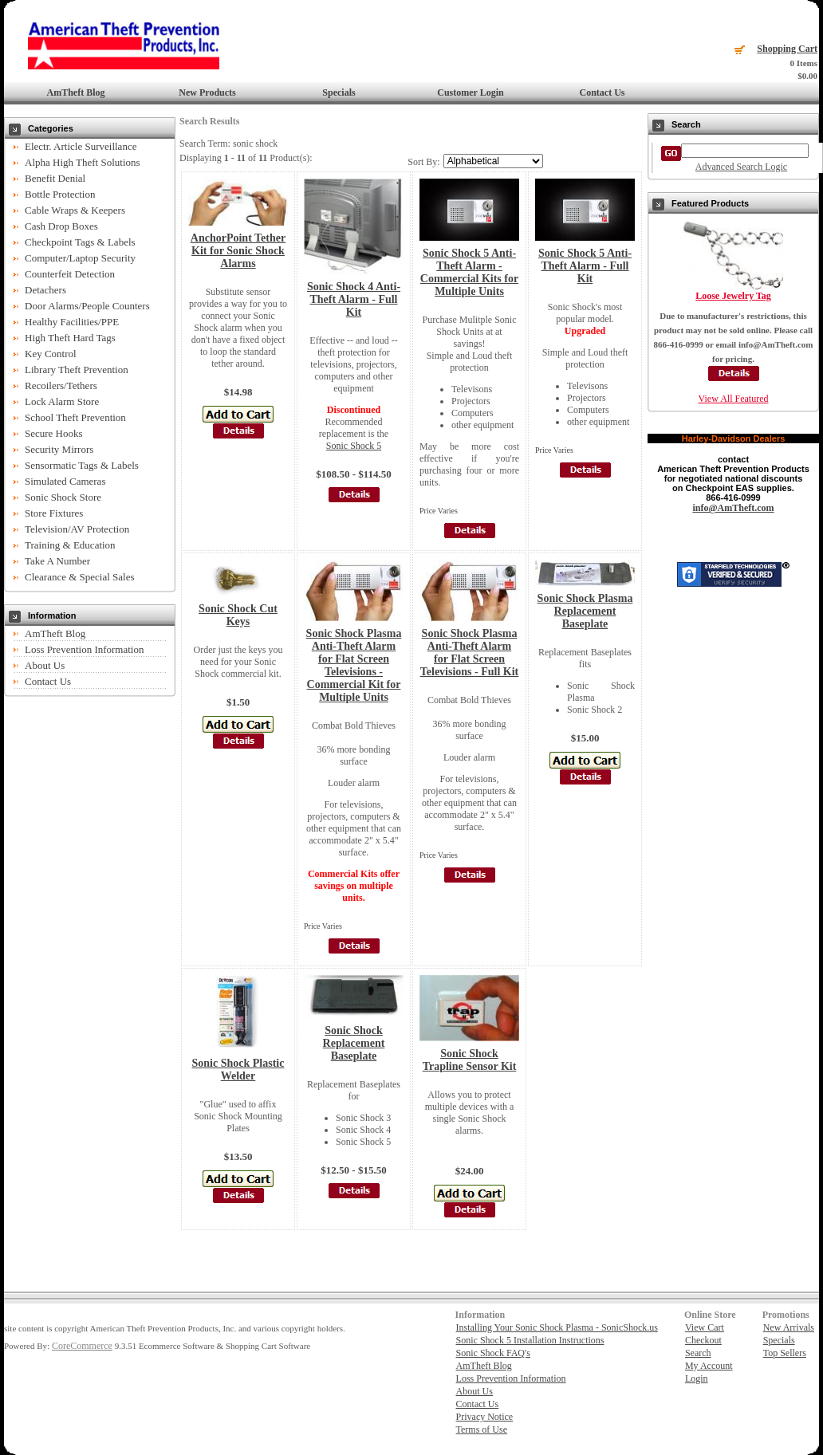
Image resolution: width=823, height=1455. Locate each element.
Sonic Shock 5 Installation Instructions (530, 1340)
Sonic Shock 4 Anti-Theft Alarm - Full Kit (353, 299)
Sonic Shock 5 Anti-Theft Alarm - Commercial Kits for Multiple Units (469, 272)
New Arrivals (788, 1327)
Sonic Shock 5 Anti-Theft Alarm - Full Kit (585, 266)
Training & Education (70, 545)
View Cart (704, 1327)
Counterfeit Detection (70, 274)
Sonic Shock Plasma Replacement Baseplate (585, 611)
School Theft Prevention (75, 417)
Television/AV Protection (77, 529)
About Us (45, 665)
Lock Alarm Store (62, 401)
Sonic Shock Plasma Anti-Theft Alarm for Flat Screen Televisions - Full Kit (469, 652)
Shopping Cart (787, 48)
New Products (207, 92)
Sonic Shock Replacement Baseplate (354, 1043)
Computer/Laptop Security (80, 258)
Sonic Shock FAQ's (493, 1353)
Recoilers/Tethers (61, 385)
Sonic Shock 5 (353, 445)
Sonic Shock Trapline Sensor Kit (470, 1060)
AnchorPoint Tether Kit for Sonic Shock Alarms (238, 250)
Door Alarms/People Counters (87, 306)
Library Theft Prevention (76, 370)
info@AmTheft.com (733, 507)
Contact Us (602, 92)
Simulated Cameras (65, 481)
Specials (338, 92)
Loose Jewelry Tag (733, 295)
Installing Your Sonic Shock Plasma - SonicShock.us (557, 1327)
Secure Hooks (54, 433)
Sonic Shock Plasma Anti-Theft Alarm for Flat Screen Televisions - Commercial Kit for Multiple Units (354, 665)
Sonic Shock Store (63, 497)
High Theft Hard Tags (70, 338)
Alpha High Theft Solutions (82, 162)
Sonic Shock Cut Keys (238, 615)
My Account (709, 1365)
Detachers (45, 290)
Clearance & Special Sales (80, 577)
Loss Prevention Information (84, 649)
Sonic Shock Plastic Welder (238, 1069)
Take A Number (57, 561)
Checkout (703, 1340)
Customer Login (470, 92)
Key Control (51, 354)
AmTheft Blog (76, 92)
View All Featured (734, 398)
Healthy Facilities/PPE (72, 322)
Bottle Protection (60, 194)
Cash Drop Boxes (61, 226)
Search (698, 1353)
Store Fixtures (54, 513)
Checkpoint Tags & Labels (80, 242)
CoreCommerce (82, 1345)
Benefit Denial (55, 178)
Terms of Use (481, 1429)
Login (696, 1378)
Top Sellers (784, 1353)
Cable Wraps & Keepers (75, 210)
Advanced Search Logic (741, 166)
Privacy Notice (485, 1416)
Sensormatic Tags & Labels (82, 465)
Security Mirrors (59, 449)
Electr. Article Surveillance (80, 146)
